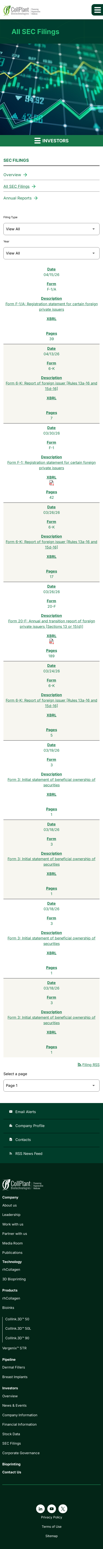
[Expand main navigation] (97, 10)
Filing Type (10, 217)
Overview (12, 174)
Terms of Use (51, 1526)
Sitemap (51, 1536)
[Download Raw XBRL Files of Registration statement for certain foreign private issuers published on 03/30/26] (51, 482)
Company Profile (27, 1125)
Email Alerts (22, 1111)
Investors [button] (51, 140)
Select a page (15, 1074)
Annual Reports (17, 198)
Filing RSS (88, 1064)
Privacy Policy (51, 1517)
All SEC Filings (16, 186)
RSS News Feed (25, 1153)
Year (6, 241)
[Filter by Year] (51, 253)
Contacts (20, 1139)
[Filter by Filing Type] (51, 229)
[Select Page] (51, 1086)
